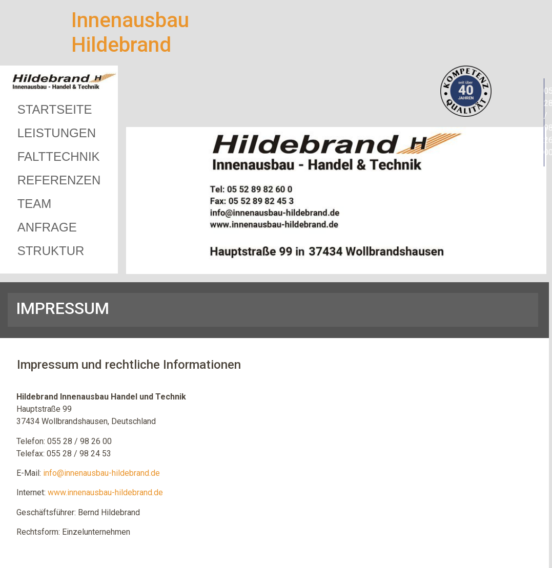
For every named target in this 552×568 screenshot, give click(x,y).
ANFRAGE (47, 227)
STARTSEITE (54, 109)
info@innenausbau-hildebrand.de (101, 473)
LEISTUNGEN (56, 133)
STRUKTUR (51, 251)
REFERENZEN (59, 180)
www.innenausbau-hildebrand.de (105, 492)
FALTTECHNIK (58, 156)
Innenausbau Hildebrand (130, 32)
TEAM (34, 204)
